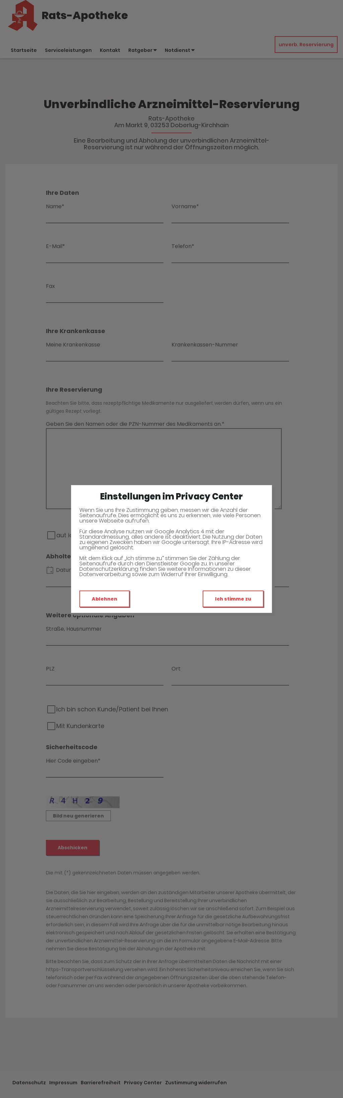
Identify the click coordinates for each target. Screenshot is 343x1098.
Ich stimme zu (233, 599)
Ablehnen (104, 599)
